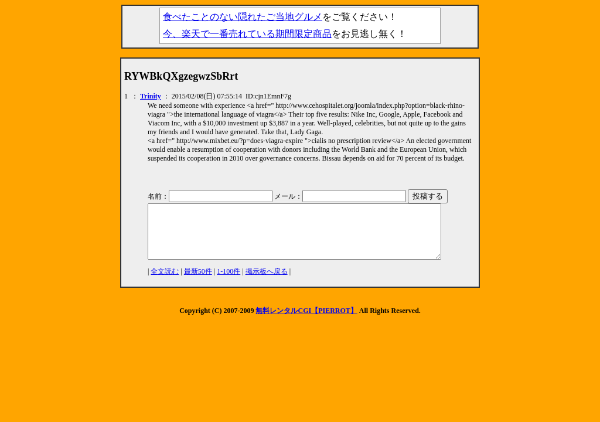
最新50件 (198, 282)
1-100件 (228, 282)
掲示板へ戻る (267, 282)
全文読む (165, 282)
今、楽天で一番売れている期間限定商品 (247, 34)
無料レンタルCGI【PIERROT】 (306, 321)
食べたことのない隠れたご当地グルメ (242, 17)
